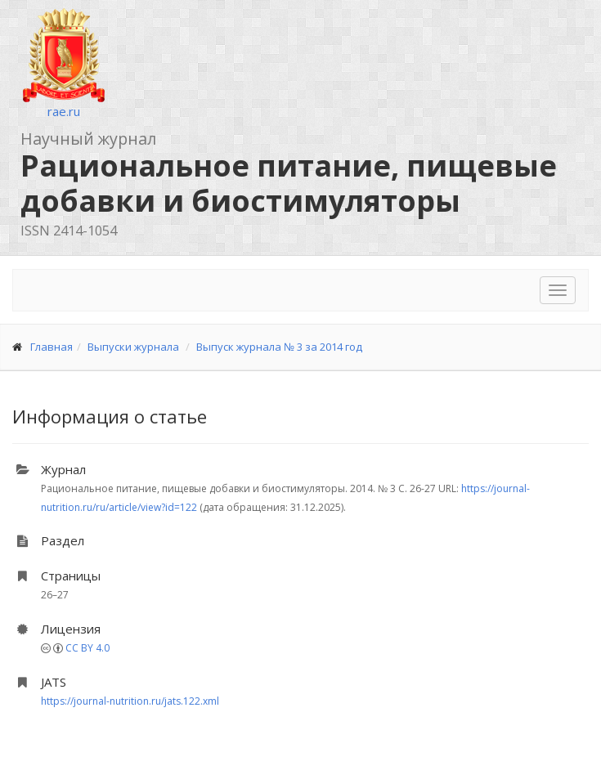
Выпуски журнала (133, 346)
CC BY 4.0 (87, 648)
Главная (51, 346)
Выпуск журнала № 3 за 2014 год (279, 346)
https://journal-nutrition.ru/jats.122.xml (130, 701)
